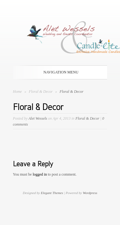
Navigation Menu (58, 72)
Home (17, 91)
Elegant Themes (52, 193)
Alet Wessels (38, 118)
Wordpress (90, 193)
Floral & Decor (41, 91)
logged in (40, 174)
